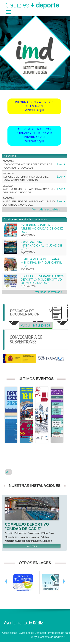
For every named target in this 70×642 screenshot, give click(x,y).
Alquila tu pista (35, 325)
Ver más (32, 545)
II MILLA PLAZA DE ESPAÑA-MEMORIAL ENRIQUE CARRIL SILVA (41, 263)
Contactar (40, 632)
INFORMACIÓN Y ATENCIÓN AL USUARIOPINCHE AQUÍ (34, 106)
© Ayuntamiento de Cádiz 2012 (49, 636)
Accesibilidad (9, 632)
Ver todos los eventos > (48, 291)
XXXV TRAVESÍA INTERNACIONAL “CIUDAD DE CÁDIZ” (41, 246)
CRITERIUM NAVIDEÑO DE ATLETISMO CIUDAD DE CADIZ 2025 (42, 229)
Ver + (8, 471)
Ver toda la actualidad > (47, 209)
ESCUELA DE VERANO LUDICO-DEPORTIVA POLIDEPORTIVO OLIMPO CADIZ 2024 (42, 280)
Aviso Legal (25, 632)
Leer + (61, 164)
